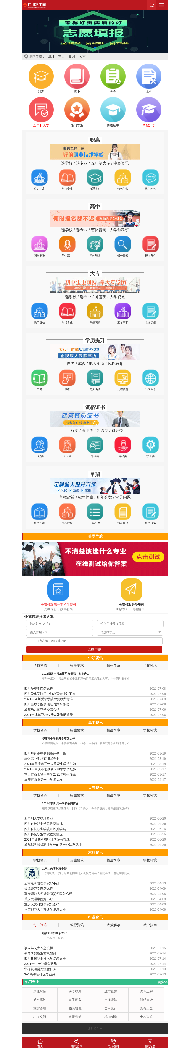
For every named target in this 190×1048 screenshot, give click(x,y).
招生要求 (77, 665)
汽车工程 (146, 991)
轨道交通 (39, 1017)
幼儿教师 (39, 991)
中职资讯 (121, 163)
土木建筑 (146, 1017)
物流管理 (75, 1008)
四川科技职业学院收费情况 (43, 823)
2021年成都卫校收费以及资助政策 (48, 715)
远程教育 (115, 364)
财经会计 (146, 1000)
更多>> (163, 982)
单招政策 (67, 497)
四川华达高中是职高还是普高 (45, 753)
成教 (82, 364)
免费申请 (94, 649)
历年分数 (104, 497)
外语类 (102, 430)
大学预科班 (119, 230)
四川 (51, 56)
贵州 (72, 56)
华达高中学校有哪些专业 (41, 758)
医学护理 (75, 991)
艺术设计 (110, 1008)
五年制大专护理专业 (38, 818)
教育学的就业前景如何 (40, 953)
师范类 (100, 297)
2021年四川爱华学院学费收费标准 (48, 699)
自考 (71, 364)
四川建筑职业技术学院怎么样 (45, 958)
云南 (82, 56)
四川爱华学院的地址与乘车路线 (46, 704)
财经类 (117, 430)
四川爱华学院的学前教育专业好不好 (49, 694)
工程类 (73, 430)
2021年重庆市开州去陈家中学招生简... (51, 764)
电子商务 (75, 1000)
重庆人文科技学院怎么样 (41, 904)
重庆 (61, 56)
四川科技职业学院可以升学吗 (45, 829)
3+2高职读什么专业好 (39, 974)
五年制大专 (100, 163)
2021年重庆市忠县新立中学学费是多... (51, 769)
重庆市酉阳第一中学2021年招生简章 (50, 774)
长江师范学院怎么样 (38, 888)
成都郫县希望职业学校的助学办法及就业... (54, 844)
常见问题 (123, 497)
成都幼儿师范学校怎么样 (41, 709)
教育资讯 (77, 925)
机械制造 (110, 1017)
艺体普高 (98, 230)
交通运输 (110, 1000)
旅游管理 (39, 1008)
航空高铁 (39, 1000)
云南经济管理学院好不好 (41, 883)
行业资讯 (40, 925)
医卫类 (87, 430)
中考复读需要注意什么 (40, 969)
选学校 (67, 163)
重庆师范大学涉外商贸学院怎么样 (48, 894)
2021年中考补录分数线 (40, 964)
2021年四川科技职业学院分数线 (47, 839)
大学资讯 (117, 297)
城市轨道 (110, 991)
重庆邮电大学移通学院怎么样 (45, 909)
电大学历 (96, 364)
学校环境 (150, 665)
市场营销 (75, 1017)
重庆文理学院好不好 (38, 899)
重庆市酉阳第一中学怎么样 (43, 779)
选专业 (81, 163)
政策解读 (113, 925)
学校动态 (40, 665)
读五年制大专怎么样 (38, 948)
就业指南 (150, 925)
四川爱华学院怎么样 (38, 688)
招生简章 (85, 497)
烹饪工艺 (146, 1008)
